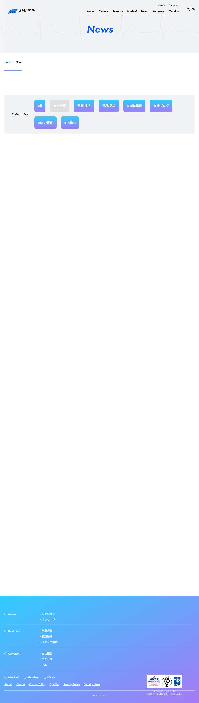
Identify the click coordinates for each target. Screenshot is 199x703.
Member (174, 11)
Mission (103, 11)
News (144, 11)
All (40, 106)
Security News (92, 684)
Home (7, 62)
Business (117, 11)
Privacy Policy (37, 684)
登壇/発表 (108, 106)
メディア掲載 (49, 642)
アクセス (46, 659)
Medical (132, 11)
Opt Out (54, 684)
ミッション (48, 613)
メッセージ (48, 619)
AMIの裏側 (45, 122)
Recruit (160, 5)
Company (158, 11)
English (70, 122)
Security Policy (71, 684)
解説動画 (46, 636)
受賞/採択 (84, 106)
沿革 (44, 665)
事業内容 (46, 630)
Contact (174, 5)
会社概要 (46, 653)
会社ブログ (161, 106)
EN (193, 9)
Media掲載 (134, 106)
